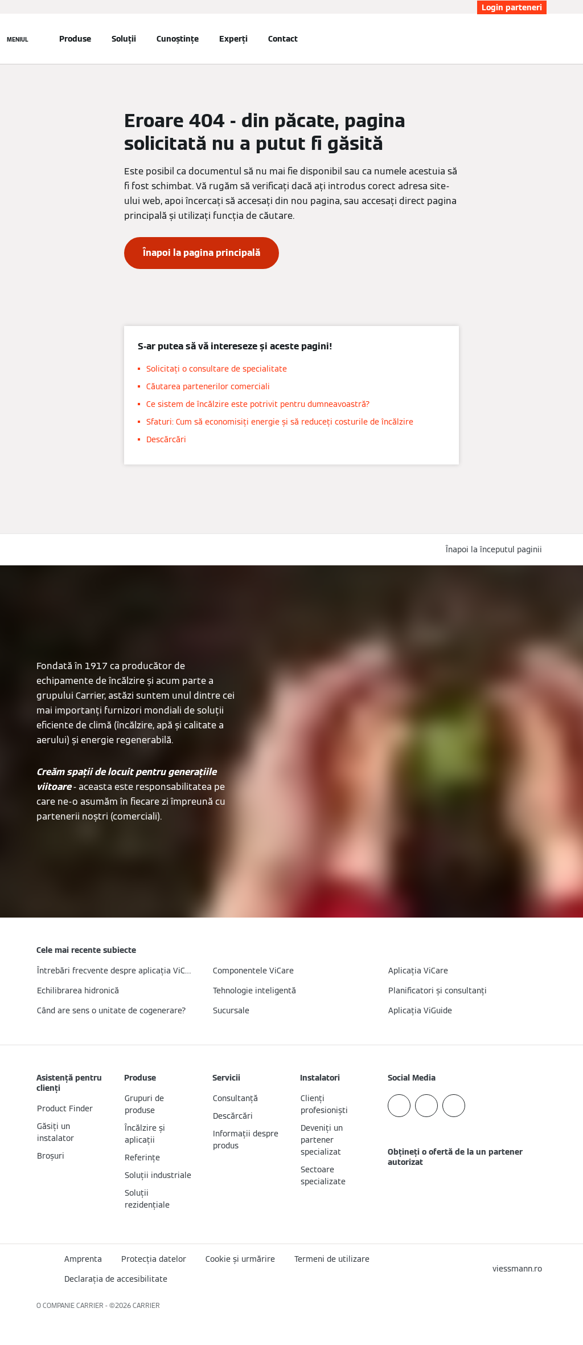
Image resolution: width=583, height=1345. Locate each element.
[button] (496, 549)
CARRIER (146, 1305)
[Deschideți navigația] (18, 39)
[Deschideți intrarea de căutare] (540, 38)
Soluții (124, 39)
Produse (75, 39)
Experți (233, 39)
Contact (283, 39)
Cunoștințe (178, 39)
